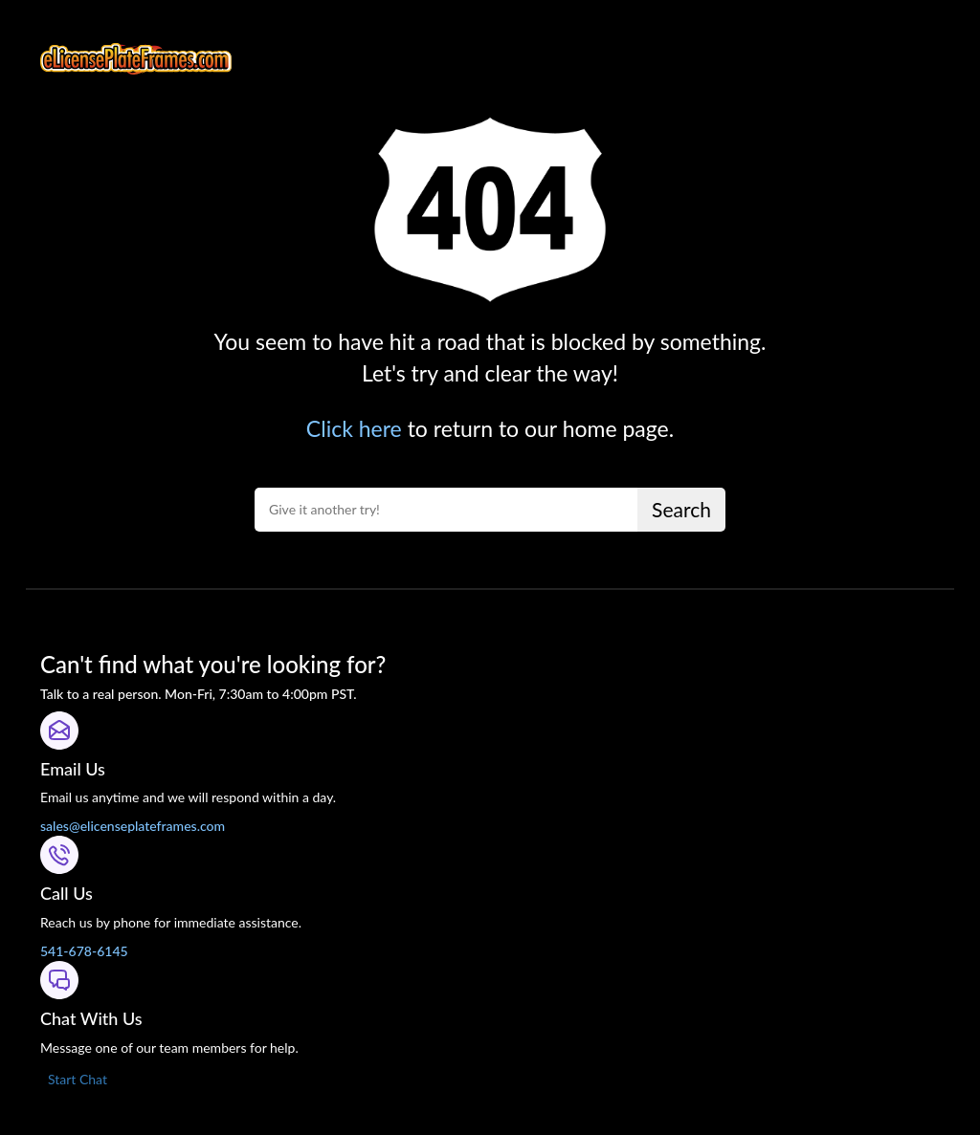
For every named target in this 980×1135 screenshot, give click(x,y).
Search (681, 509)
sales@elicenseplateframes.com (132, 826)
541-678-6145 (84, 951)
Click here (354, 428)
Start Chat (77, 1079)
